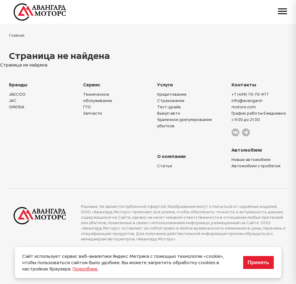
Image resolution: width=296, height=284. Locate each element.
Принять (258, 262)
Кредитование (172, 94)
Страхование (170, 100)
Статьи (164, 165)
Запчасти (92, 113)
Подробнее (85, 269)
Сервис (91, 85)
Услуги (165, 85)
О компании (171, 156)
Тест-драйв (169, 107)
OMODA (16, 107)
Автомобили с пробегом (256, 165)
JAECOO (17, 94)
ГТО (87, 107)
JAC (12, 100)
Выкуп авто (168, 113)
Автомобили (247, 150)
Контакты (244, 85)
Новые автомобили (251, 159)
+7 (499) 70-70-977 (250, 94)
